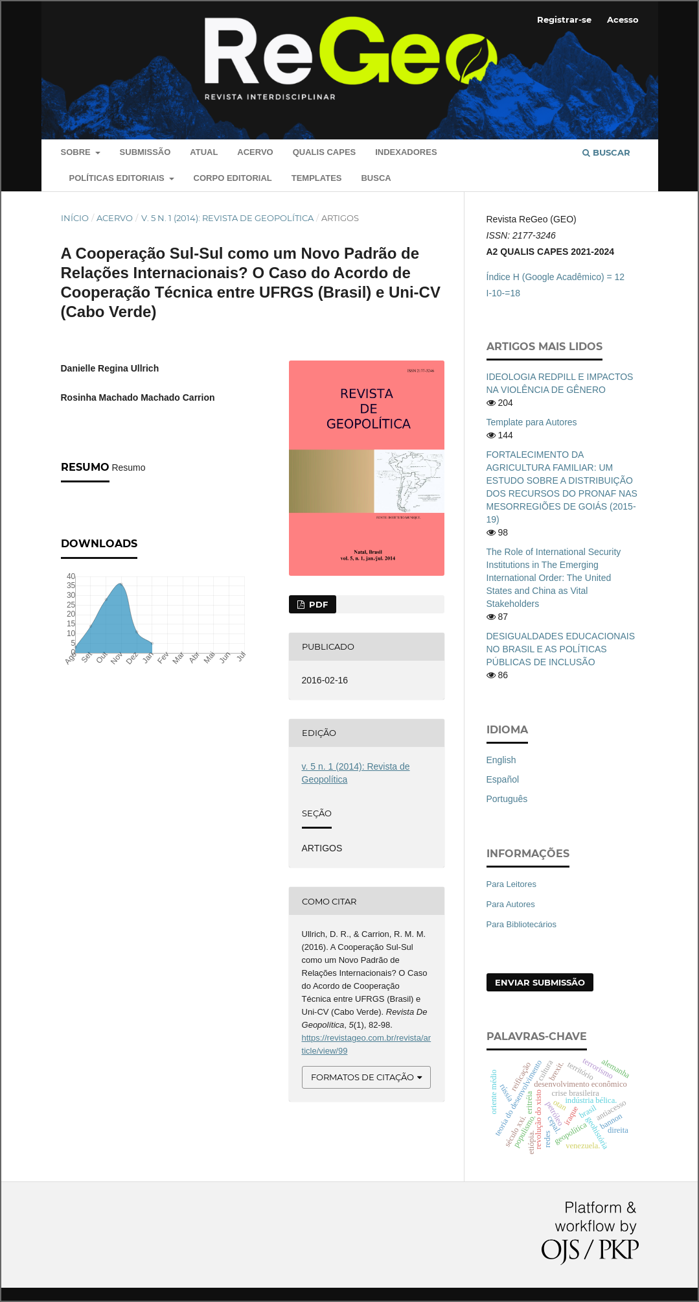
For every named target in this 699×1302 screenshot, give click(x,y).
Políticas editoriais (118, 178)
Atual (204, 152)
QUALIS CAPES (324, 152)
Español (503, 779)
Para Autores (511, 904)
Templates (317, 178)
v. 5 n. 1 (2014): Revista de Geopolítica (227, 218)
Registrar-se (564, 19)
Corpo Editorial (233, 178)
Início (75, 218)
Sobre (77, 152)
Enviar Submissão (540, 982)
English (501, 760)
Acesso (623, 19)
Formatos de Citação (362, 1077)
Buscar (606, 152)
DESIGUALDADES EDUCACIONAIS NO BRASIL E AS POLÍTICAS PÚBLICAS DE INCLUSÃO (561, 649)
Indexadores (406, 152)
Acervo (255, 152)
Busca (376, 178)
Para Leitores (511, 884)
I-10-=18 (504, 293)
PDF (317, 604)
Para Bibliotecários (522, 924)
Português (507, 799)
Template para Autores (532, 422)
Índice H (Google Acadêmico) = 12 (556, 277)
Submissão (145, 152)
